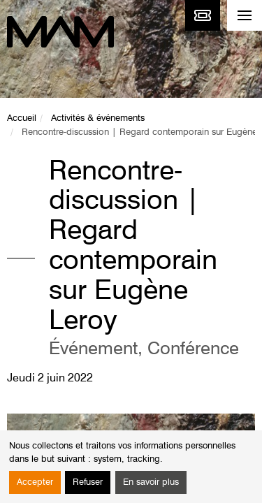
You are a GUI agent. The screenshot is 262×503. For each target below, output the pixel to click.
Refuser (88, 482)
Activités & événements (98, 118)
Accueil (21, 118)
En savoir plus (151, 482)
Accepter (35, 482)
